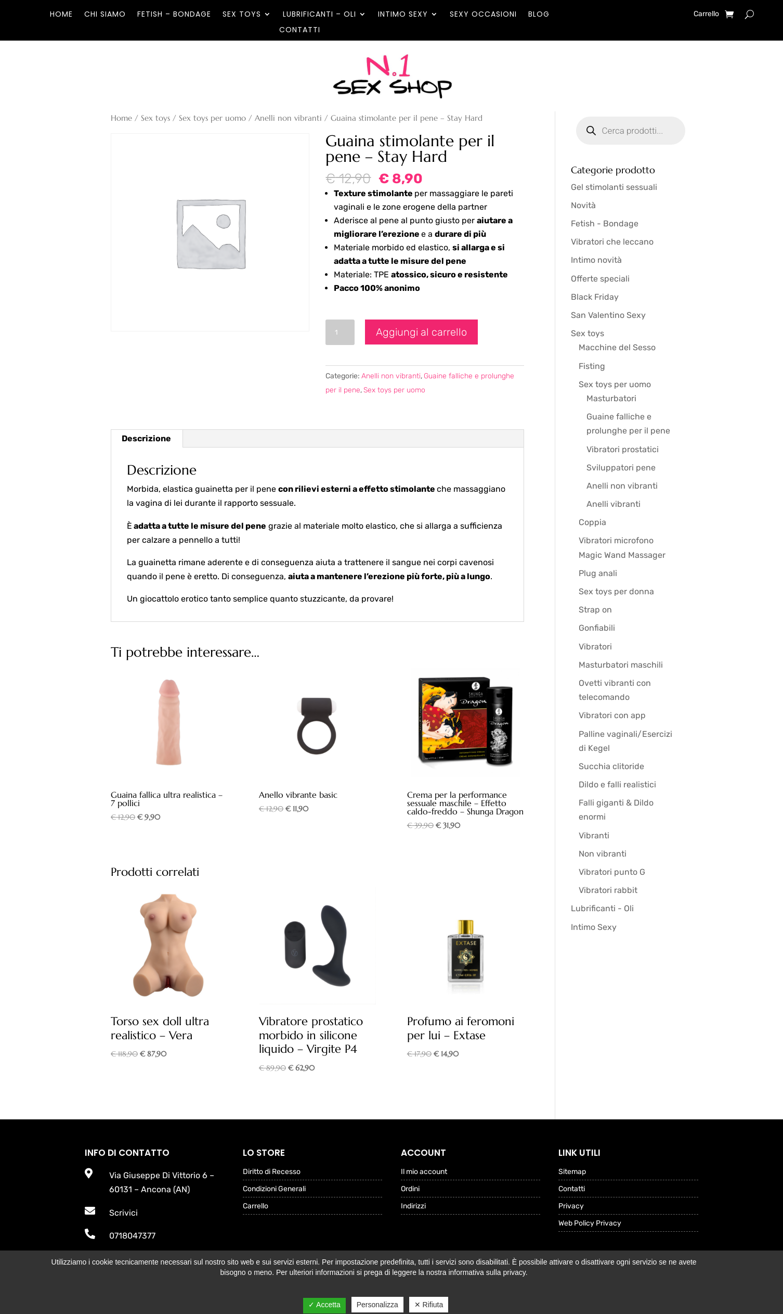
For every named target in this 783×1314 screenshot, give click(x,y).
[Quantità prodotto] (340, 332)
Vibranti (594, 835)
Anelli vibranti (613, 504)
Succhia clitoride (611, 766)
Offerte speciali (600, 279)
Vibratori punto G (612, 872)
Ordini (410, 1189)
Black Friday (595, 297)
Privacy (571, 1206)
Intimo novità (596, 260)
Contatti (299, 30)
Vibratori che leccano (612, 242)
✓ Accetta (324, 1304)
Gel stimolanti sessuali (614, 187)
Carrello (706, 14)
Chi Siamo (105, 14)
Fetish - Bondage (604, 223)
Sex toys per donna (616, 591)
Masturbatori (611, 398)
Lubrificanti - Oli (602, 908)
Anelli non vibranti (288, 118)
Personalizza (377, 1304)
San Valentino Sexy (608, 315)
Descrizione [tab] (146, 438)
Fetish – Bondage (174, 14)
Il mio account (424, 1172)
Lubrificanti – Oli (319, 14)
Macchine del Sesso (617, 347)
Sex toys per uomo (212, 118)
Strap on (595, 610)
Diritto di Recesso (272, 1172)
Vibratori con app (612, 715)
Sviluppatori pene (621, 468)
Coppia (592, 522)
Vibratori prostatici (622, 449)
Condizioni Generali (274, 1189)
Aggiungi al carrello (421, 332)
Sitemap (572, 1172)
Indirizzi (413, 1206)
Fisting (592, 366)
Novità (583, 205)
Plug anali (598, 573)
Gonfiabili (597, 628)
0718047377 (132, 1236)
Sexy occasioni (483, 14)
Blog (539, 14)
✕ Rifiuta (428, 1304)
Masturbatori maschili (621, 665)
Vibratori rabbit (608, 890)
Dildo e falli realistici (617, 784)
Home (61, 14)
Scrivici (123, 1213)
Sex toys (242, 14)
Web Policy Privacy (589, 1224)
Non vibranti (603, 854)
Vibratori (595, 647)
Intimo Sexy (403, 14)
